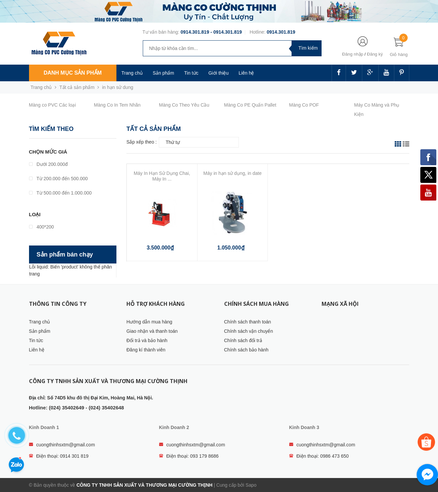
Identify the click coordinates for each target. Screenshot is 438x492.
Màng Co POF (304, 105)
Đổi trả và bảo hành (146, 340)
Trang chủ (132, 73)
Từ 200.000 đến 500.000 (58, 178)
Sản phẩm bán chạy (65, 254)
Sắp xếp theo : (141, 142)
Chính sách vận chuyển (248, 331)
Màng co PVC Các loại (52, 105)
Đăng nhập (352, 54)
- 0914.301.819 (225, 32)
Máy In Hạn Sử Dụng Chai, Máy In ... (162, 176)
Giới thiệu (218, 73)
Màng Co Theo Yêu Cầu (184, 105)
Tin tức (191, 73)
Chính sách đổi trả (243, 340)
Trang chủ (39, 321)
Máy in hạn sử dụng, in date (232, 173)
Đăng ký (375, 54)
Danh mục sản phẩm (73, 73)
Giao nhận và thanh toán (152, 331)
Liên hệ (246, 73)
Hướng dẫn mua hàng (149, 321)
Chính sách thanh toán (247, 321)
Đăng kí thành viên (145, 349)
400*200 (41, 227)
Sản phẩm (163, 73)
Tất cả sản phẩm (76, 87)
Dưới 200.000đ (48, 164)
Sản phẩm (39, 331)
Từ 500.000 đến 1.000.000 (60, 193)
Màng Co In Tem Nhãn (117, 105)
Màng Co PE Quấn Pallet (250, 105)
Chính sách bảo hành (246, 349)
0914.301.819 (194, 32)
